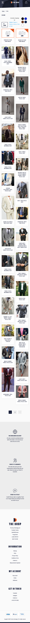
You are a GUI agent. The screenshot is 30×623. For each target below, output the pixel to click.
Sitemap (15, 551)
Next (19, 412)
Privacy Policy (15, 555)
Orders (15, 578)
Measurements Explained (15, 563)
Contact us (15, 560)
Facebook (15, 593)
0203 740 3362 (15, 539)
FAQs (15, 553)
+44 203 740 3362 (15, 600)
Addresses (15, 580)
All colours (4, 24)
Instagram (15, 595)
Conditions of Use (15, 558)
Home (3, 11)
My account (15, 575)
